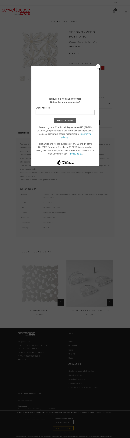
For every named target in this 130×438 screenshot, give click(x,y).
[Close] (98, 66)
